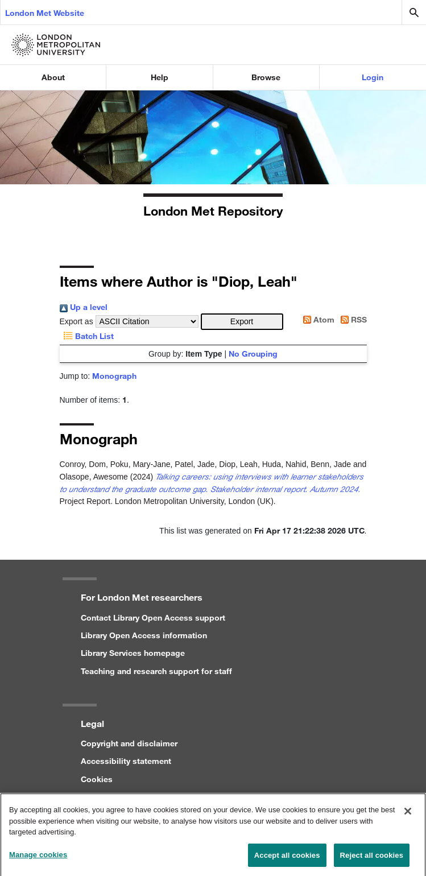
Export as (76, 321)
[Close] (407, 814)
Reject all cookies (371, 858)
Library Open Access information (144, 635)
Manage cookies (38, 858)
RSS (352, 319)
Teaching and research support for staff (156, 671)
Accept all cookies (287, 858)
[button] (242, 321)
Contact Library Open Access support (153, 617)
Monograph (114, 376)
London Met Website (44, 13)
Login (372, 77)
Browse (265, 77)
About (53, 77)
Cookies (97, 779)
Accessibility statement (126, 761)
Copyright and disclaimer (129, 743)
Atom (316, 319)
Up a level (83, 307)
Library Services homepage (133, 653)
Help (159, 77)
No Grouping (253, 353)
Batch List (87, 336)
